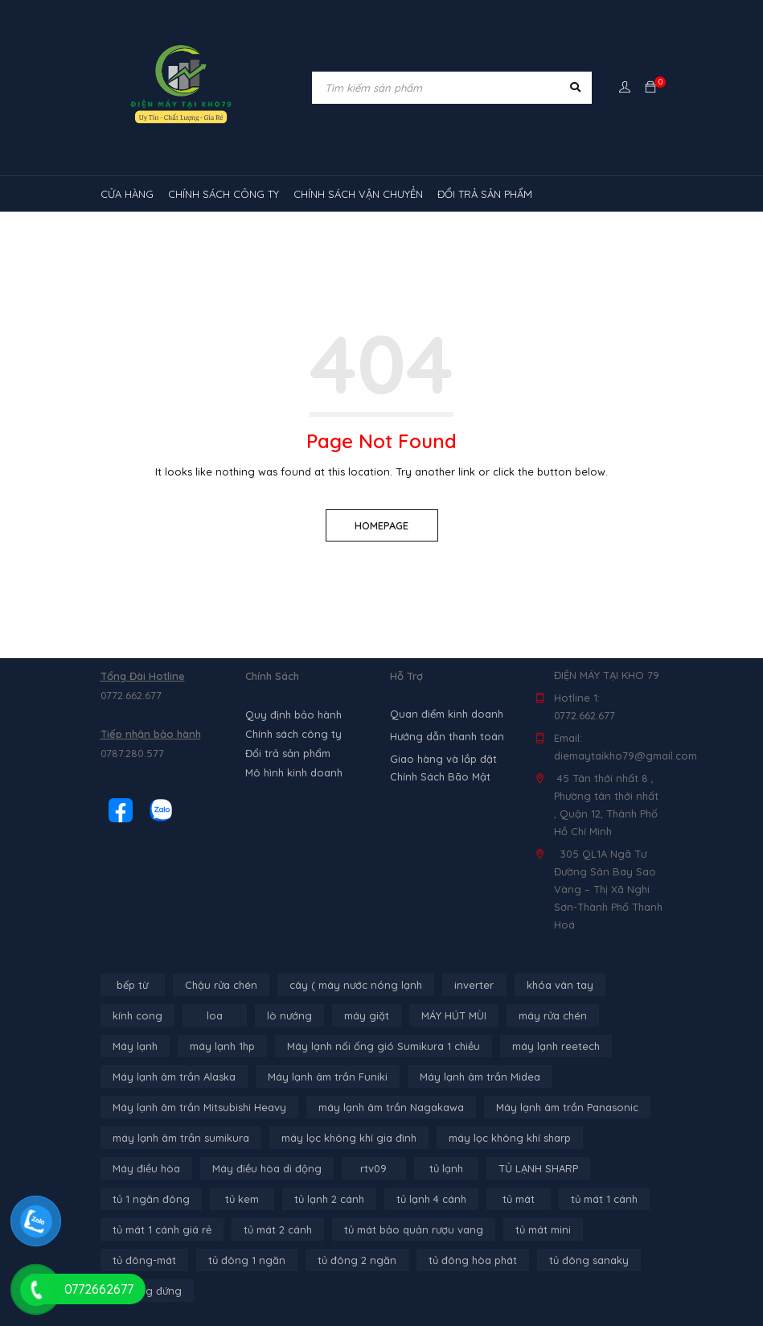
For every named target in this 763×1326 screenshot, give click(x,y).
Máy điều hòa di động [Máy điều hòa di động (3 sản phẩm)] (267, 1168)
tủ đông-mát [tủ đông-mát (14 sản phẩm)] (144, 1260)
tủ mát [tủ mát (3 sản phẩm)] (519, 1198)
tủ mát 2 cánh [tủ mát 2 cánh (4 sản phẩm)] (278, 1229)
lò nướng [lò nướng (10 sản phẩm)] (289, 1015)
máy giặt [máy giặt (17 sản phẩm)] (366, 1015)
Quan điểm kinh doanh (446, 713)
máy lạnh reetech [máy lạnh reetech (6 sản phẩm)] (556, 1046)
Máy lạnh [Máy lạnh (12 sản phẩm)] (135, 1046)
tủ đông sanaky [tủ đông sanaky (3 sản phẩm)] (589, 1260)
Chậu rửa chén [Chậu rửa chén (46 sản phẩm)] (221, 984)
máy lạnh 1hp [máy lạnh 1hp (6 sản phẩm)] (222, 1046)
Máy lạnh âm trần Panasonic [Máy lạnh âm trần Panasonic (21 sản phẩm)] (567, 1107)
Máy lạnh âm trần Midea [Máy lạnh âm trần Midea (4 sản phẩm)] (480, 1076)
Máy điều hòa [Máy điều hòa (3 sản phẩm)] (146, 1168)
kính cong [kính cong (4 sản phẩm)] (137, 1015)
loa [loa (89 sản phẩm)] (215, 1015)
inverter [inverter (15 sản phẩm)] (474, 984)
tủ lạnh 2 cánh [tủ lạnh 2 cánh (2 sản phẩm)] (329, 1198)
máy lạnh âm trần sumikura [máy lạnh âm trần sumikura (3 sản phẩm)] (181, 1137)
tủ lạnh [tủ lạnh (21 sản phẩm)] (446, 1168)
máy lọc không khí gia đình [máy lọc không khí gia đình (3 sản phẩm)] (348, 1137)
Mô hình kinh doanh (294, 772)
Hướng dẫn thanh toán (447, 736)
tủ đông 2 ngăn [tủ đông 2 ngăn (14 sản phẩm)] (357, 1260)
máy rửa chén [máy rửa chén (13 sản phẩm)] (553, 1015)
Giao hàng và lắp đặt (443, 758)
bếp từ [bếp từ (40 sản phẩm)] (132, 984)
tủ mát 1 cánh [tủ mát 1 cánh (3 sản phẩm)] (604, 1198)
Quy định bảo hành (293, 714)
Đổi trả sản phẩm (287, 753)
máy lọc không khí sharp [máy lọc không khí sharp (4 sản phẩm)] (510, 1137)
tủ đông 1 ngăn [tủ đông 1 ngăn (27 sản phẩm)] (246, 1260)
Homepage (381, 525)
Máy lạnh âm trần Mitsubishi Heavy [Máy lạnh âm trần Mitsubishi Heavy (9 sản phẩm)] (199, 1107)
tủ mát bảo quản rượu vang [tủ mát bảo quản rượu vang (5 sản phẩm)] (413, 1229)
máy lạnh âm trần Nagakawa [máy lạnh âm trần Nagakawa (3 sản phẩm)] (391, 1107)
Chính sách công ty (293, 733)
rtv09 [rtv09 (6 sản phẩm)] (373, 1168)
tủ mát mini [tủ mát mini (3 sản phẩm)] (543, 1229)
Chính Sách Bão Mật (440, 776)
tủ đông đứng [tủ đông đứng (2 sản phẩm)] (147, 1290)
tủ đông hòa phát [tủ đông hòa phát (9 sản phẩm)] (473, 1260)
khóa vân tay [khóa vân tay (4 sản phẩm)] (560, 984)
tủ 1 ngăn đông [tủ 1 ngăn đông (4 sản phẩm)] (151, 1198)
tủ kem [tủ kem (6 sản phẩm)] (242, 1198)
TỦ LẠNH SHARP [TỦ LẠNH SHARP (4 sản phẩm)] (538, 1168)
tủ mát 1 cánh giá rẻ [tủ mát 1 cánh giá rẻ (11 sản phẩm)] (162, 1229)
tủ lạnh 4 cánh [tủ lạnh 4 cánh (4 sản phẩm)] (431, 1198)
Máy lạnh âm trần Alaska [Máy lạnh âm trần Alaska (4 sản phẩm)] (174, 1076)
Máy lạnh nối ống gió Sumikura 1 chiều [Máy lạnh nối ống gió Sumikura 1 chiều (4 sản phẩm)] (383, 1046)
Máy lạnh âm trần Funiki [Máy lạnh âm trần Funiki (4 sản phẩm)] (328, 1076)
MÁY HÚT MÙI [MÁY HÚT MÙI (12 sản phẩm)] (453, 1015)
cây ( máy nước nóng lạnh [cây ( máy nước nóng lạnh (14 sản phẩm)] (355, 984)
